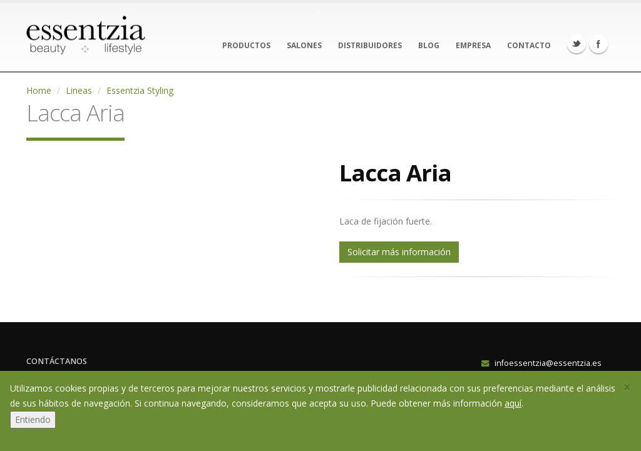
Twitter (576, 43)
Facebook (598, 43)
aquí (513, 403)
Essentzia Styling (139, 90)
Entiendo (33, 419)
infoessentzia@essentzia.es (548, 363)
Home (38, 90)
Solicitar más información (399, 252)
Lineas (79, 90)
